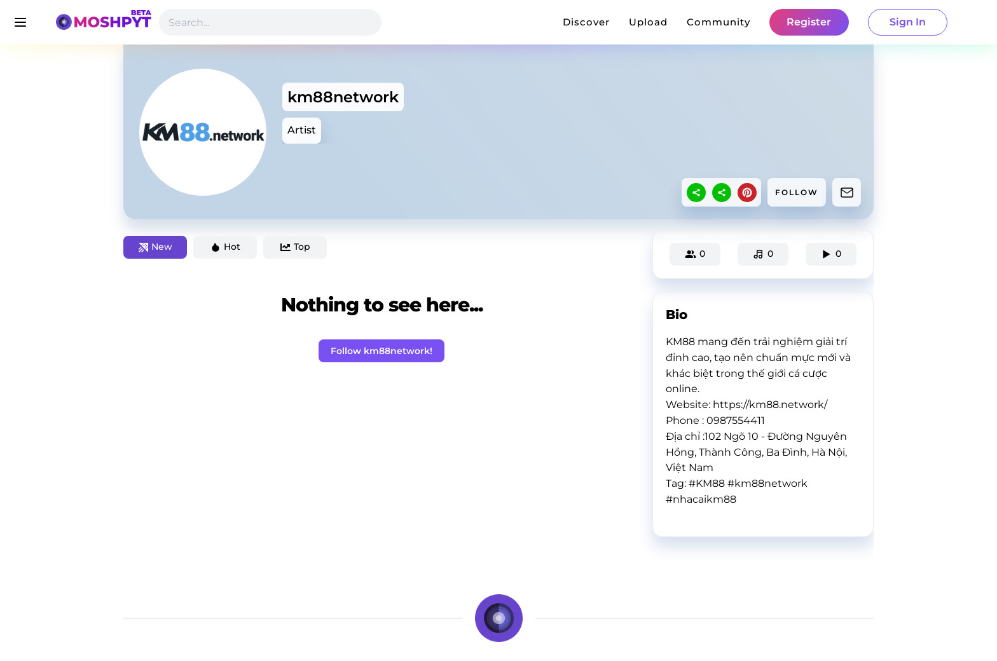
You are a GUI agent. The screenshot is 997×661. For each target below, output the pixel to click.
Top (295, 246)
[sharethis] (696, 192)
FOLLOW (796, 192)
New (155, 246)
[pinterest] (747, 192)
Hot (225, 246)
